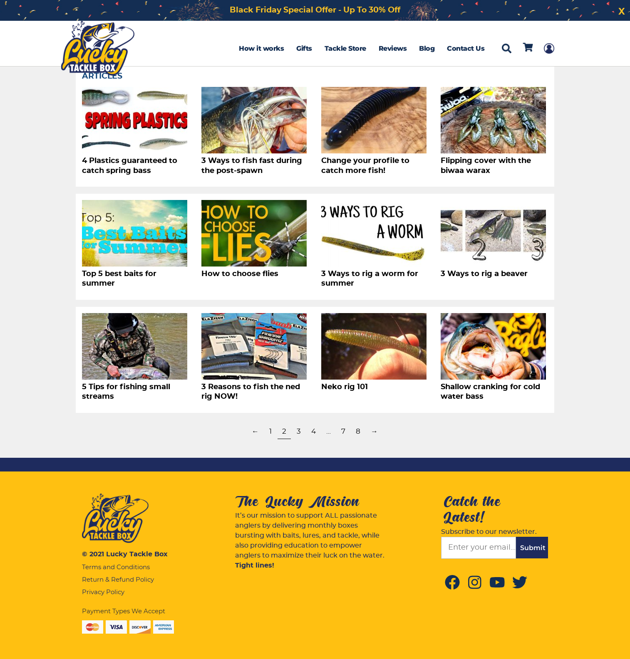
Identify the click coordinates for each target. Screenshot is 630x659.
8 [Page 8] (358, 431)
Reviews (393, 48)
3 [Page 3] (299, 431)
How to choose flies (239, 274)
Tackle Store (345, 48)
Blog (426, 48)
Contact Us (465, 48)
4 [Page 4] (313, 431)
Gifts (304, 48)
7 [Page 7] (343, 431)
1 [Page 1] (270, 431)
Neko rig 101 (344, 387)
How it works (261, 48)
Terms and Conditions (116, 567)
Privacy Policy (103, 592)
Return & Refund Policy (118, 580)
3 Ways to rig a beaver (484, 274)
